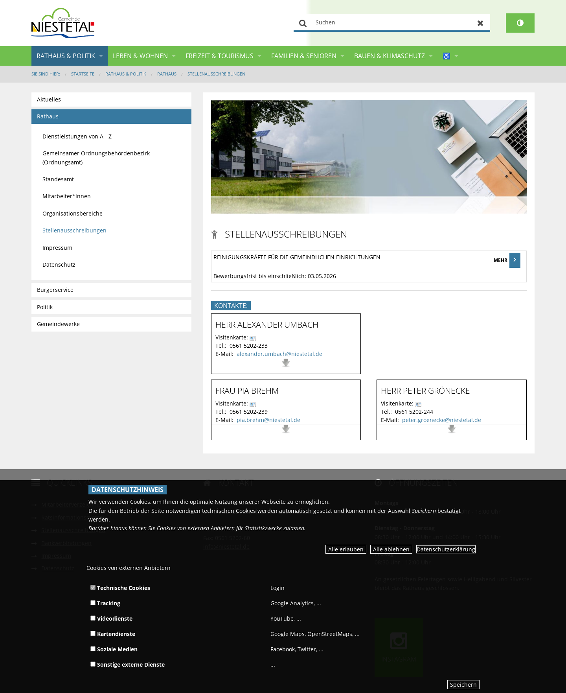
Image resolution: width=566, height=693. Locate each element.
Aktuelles (49, 99)
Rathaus (166, 74)
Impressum (57, 247)
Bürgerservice (55, 289)
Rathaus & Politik (66, 56)
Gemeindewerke (58, 324)
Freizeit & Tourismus (220, 56)
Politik (45, 307)
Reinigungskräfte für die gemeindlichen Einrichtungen (296, 257)
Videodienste (111, 618)
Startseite (82, 74)
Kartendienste (112, 634)
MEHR (507, 260)
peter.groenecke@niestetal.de (441, 420)
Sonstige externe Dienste (127, 664)
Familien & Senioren (303, 56)
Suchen (303, 23)
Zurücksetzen (480, 23)
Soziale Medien (114, 649)
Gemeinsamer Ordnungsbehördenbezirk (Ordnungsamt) (96, 157)
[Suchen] (392, 23)
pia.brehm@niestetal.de (268, 420)
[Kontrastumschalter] (520, 23)
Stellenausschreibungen (216, 74)
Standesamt (58, 179)
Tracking (105, 603)
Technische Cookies (120, 588)
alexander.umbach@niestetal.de (279, 354)
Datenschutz (58, 264)
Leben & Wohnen (140, 56)
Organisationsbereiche (72, 213)
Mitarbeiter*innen (66, 196)
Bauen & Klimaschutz (389, 56)
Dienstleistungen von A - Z (77, 136)
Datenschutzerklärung (446, 549)
